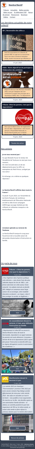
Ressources (15, 15)
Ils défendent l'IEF (20, 12)
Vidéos (5, 17)
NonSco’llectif (15, 5)
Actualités (13, 10)
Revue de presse (17, 438)
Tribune (6, 10)
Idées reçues (7, 12)
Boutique (24, 15)
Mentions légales (29, 444)
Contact (12, 17)
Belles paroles (24, 10)
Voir (17, 313)
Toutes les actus (17, 143)
